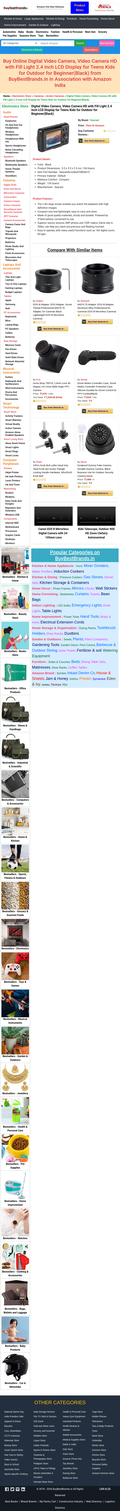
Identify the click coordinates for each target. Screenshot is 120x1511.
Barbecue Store (70, 1478)
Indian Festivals (41, 1445)
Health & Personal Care (74, 1411)
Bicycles (8, 1426)
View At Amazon (95, 125)
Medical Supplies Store (74, 1439)
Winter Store (98, 1445)
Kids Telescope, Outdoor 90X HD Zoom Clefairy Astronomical (96, 533)
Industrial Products (72, 1421)
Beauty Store (10, 1445)
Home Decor (108, 18)
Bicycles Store (99, 1459)
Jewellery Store (70, 1468)
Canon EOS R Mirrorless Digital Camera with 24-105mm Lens (53, 533)
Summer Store (99, 1450)
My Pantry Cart (48, 1501)
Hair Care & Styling (13, 1455)
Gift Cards (38, 1421)
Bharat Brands (28, 1501)
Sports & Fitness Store (44, 1450)
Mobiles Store (40, 1435)
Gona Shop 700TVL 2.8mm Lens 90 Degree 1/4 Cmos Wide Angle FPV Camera (51, 387)
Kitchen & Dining (55, 18)
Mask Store (97, 1435)
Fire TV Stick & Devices (45, 1416)
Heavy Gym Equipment (74, 1416)
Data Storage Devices (44, 1411)
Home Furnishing (88, 18)
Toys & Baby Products (102, 1426)
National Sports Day (14, 1411)
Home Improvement (15, 25)
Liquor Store (39, 1440)
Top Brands (68, 1463)
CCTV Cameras (12, 1435)
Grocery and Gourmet (44, 1431)
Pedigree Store (41, 1463)
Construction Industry (71, 1501)
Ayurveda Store (11, 1469)
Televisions (97, 1421)
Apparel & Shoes (12, 1421)
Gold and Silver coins (44, 1426)
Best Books (11, 1501)
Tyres (94, 1431)
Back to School (11, 1464)
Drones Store (98, 1455)
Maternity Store (11, 1440)
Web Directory (94, 1501)
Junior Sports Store (13, 1450)
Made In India (69, 1444)
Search (80, 43)
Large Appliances (34, 18)
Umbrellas (97, 1440)
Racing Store (69, 1473)
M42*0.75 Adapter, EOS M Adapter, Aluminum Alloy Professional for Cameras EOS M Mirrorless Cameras (97, 308)
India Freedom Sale (13, 1416)
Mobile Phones (99, 1416)
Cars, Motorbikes (12, 1431)
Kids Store (68, 1449)
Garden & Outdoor (38, 25)
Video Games (11, 1459)
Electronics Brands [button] (32, 49)
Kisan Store (68, 1454)
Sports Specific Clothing (16, 1474)
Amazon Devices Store (103, 1473)
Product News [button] (79, 7)
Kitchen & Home (13, 18)
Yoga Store (97, 1411)
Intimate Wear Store (43, 1482)
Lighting (55, 25)
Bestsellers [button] (91, 49)
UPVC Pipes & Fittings (44, 1468)
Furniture (72, 18)
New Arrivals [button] (107, 43)
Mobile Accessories (72, 1435)
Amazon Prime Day (72, 1459)
